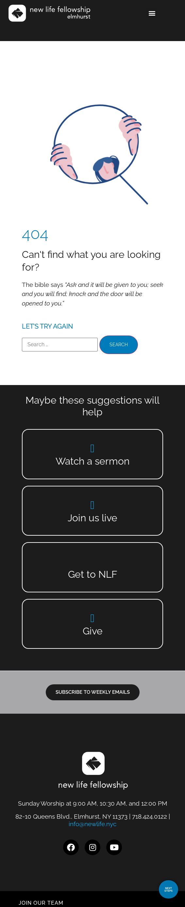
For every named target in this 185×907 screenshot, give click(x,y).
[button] (151, 13)
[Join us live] (92, 505)
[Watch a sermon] (92, 448)
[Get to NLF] (92, 561)
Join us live (92, 518)
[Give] (92, 618)
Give (93, 631)
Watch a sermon (92, 461)
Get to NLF (92, 574)
